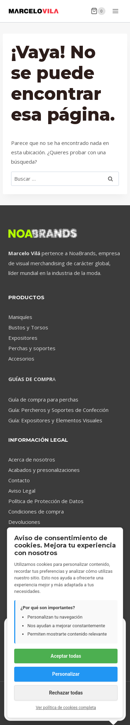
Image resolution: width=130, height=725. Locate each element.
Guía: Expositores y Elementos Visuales (55, 420)
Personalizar (66, 674)
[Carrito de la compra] (98, 11)
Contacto (19, 480)
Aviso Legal (21, 490)
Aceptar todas (66, 656)
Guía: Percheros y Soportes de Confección (58, 409)
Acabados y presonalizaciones (44, 469)
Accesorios (21, 358)
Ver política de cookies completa (66, 707)
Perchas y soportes (31, 348)
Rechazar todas (66, 693)
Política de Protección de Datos (46, 501)
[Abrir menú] (115, 11)
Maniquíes (20, 316)
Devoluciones (24, 521)
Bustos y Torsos (28, 327)
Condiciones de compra (36, 511)
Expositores (22, 337)
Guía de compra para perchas (43, 399)
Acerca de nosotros (31, 459)
